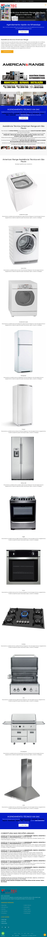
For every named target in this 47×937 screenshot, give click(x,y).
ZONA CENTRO (27, 837)
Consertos (28, 17)
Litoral (32, 933)
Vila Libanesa (4, 911)
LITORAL (23, 879)
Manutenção (36, 17)
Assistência (15, 17)
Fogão (23, 536)
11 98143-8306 (30, 1)
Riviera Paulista (27, 911)
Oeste (28, 933)
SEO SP (34, 935)
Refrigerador (23, 375)
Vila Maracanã (27, 913)
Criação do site (24, 935)
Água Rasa (3, 905)
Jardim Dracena (27, 905)
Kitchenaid (17, 935)
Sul (22, 933)
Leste (25, 933)
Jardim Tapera (27, 909)
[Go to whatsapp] (2, 933)
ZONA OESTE (26, 868)
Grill (23, 697)
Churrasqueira (23, 751)
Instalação (22, 17)
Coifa (23, 805)
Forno (23, 590)
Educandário (27, 907)
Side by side (23, 483)
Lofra (13, 935)
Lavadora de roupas (23, 214)
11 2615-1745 (24, 1)
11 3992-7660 (17, 1)
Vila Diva (3, 909)
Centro (15, 933)
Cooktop (23, 644)
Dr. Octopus (30, 935)
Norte (19, 933)
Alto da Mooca (4, 907)
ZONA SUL (26, 851)
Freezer (23, 429)
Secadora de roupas (23, 321)
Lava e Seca (23, 268)
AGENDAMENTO (7, 51)
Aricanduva (3, 913)
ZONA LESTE (26, 862)
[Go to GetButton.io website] (3, 935)
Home (9, 17)
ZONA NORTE (27, 843)
